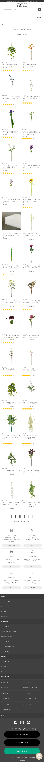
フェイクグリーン (5, 626)
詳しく (33, 545)
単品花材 (39, 17)
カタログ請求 (5, 709)
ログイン (3, 671)
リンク (11, 55)
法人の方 (3, 611)
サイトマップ (26, 693)
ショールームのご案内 (22, 734)
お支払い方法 (4, 682)
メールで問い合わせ (22, 742)
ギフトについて (5, 698)
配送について (4, 687)
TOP (33, 17)
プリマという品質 (5, 601)
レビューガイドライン (29, 704)
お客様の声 (4, 616)
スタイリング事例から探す (8, 646)
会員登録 (3, 666)
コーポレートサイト (29, 698)
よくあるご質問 (5, 704)
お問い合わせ (33, 588)
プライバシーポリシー (29, 682)
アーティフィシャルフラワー (8, 631)
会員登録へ (12, 545)
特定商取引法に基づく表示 (30, 687)
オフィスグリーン (5, 641)
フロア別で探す (5, 651)
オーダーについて (5, 606)
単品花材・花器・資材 (7, 636)
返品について (4, 693)
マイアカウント (5, 661)
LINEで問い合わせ (22, 751)
